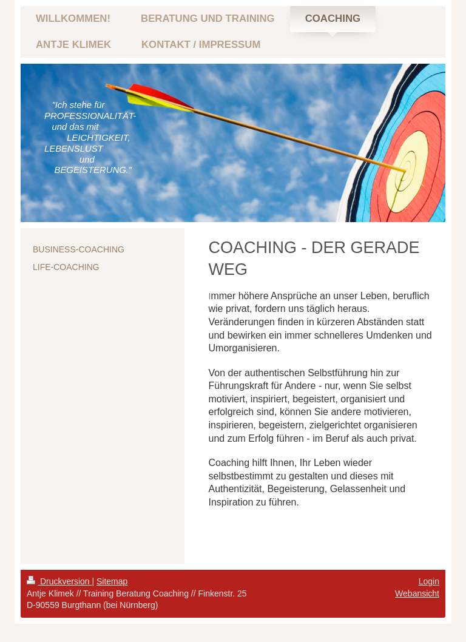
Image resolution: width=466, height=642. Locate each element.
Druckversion (59, 581)
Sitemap (111, 581)
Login (429, 581)
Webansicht (417, 593)
